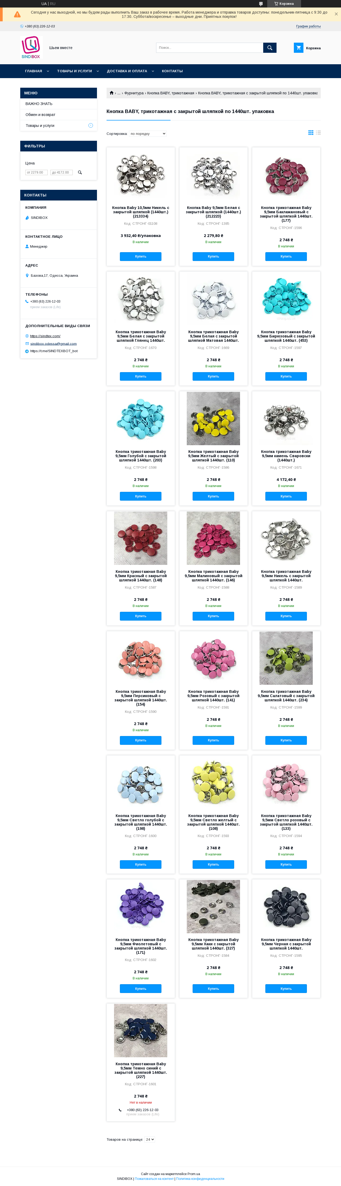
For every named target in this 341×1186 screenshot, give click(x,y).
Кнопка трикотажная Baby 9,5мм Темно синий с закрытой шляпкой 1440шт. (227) (141, 1070)
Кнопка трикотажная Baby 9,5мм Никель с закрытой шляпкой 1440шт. (286, 575)
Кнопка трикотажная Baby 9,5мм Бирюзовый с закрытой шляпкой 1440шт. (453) (286, 336)
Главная (33, 71)
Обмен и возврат (40, 114)
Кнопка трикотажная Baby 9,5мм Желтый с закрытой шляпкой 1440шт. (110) (213, 455)
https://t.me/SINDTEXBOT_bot (54, 351)
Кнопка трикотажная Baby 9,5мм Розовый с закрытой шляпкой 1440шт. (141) (213, 695)
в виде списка (318, 134)
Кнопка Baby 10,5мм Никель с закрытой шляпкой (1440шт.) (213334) (140, 212)
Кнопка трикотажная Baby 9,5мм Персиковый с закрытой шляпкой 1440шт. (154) (141, 697)
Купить (140, 256)
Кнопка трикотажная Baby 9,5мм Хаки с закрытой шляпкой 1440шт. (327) (213, 944)
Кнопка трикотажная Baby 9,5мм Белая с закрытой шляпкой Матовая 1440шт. (213, 336)
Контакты (172, 71)
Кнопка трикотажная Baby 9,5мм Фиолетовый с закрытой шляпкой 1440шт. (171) (141, 946)
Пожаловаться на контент (154, 1179)
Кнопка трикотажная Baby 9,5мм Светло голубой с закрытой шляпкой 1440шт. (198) (141, 822)
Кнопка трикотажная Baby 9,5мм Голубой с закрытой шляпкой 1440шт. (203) (140, 455)
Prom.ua (194, 1174)
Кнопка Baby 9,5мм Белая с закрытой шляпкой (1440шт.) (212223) (213, 212)
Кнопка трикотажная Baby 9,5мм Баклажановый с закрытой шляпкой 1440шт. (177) (286, 214)
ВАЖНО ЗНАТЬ (39, 104)
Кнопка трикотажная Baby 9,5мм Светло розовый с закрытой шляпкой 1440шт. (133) (286, 822)
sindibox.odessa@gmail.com (53, 343)
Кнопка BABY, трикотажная (170, 93)
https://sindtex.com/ (45, 336)
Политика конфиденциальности (200, 1179)
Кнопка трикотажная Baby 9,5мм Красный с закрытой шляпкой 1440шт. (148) (141, 575)
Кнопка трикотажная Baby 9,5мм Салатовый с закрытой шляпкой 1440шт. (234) (286, 695)
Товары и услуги (74, 71)
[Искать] (270, 48)
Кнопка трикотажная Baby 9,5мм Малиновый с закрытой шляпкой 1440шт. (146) (213, 575)
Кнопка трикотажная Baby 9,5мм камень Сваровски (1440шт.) (286, 455)
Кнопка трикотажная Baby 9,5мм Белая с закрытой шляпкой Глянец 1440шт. (141, 336)
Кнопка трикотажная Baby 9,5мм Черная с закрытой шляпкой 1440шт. (286, 944)
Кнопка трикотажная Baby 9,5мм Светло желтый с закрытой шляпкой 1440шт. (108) (213, 822)
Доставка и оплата (127, 71)
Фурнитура (134, 93)
